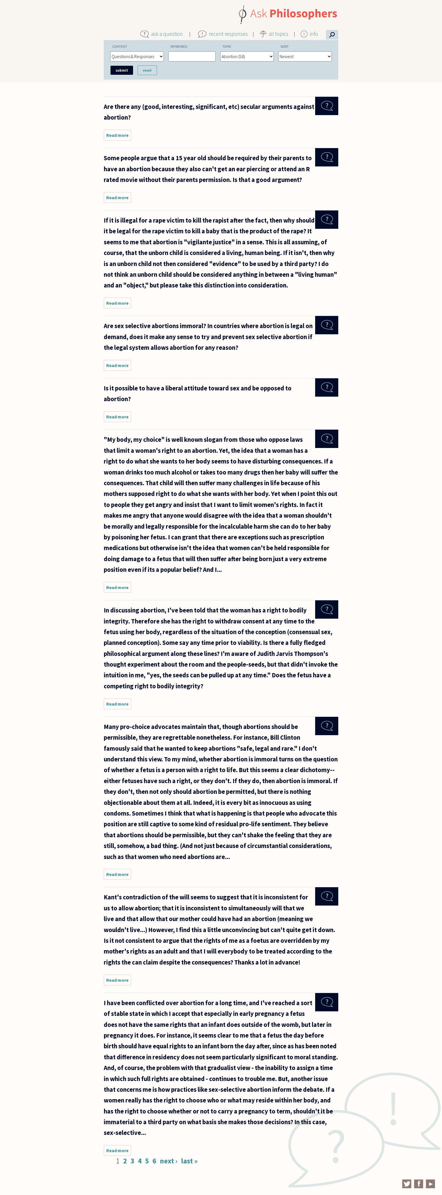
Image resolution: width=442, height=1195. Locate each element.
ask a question (167, 33)
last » (189, 1160)
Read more (118, 136)
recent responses (228, 33)
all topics (278, 33)
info (314, 33)
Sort (284, 46)
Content (119, 46)
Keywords (179, 46)
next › (168, 1160)
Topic (226, 46)
